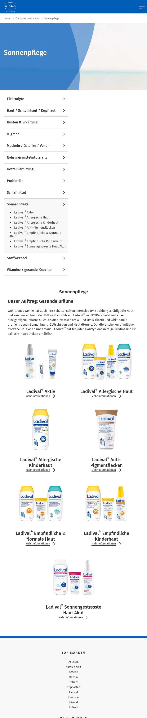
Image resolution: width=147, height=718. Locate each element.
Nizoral (73, 702)
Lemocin (73, 697)
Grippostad (73, 687)
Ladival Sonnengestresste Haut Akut (40, 246)
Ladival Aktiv (24, 212)
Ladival (73, 692)
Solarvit (73, 707)
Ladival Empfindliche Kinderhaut (38, 241)
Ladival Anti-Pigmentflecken (34, 227)
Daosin (73, 677)
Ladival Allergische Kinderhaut (36, 222)
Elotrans (73, 682)
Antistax (73, 661)
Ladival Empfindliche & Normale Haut (35, 234)
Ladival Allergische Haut (32, 217)
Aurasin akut (73, 667)
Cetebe (73, 672)
